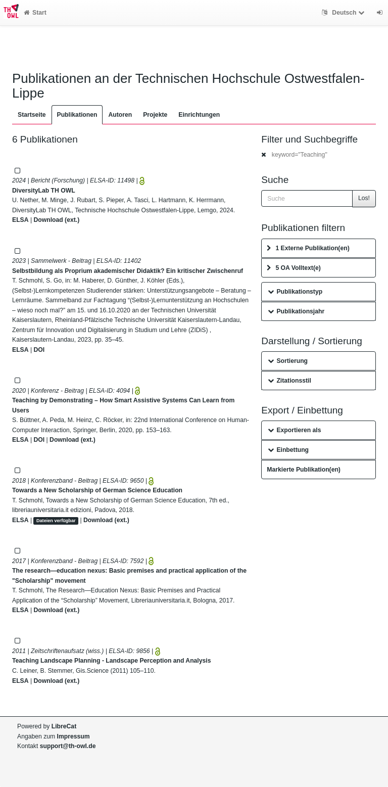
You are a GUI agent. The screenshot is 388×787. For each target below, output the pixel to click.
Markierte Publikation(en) (304, 469)
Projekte (155, 114)
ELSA (20, 219)
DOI (38, 349)
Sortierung (288, 360)
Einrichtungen (199, 114)
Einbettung (288, 449)
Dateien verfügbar (56, 520)
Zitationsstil (289, 380)
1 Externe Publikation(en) (308, 248)
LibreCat (64, 726)
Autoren (120, 114)
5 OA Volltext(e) (293, 267)
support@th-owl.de (68, 746)
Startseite (32, 114)
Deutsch (344, 12)
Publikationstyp (295, 291)
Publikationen (77, 114)
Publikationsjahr (296, 311)
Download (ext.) (56, 219)
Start (35, 12)
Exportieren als (294, 430)
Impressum (73, 736)
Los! (364, 198)
